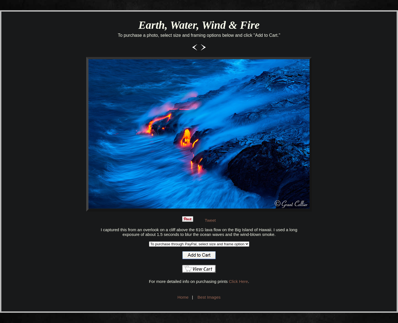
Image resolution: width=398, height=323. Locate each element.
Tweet (210, 220)
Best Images (209, 297)
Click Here (238, 281)
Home (182, 297)
